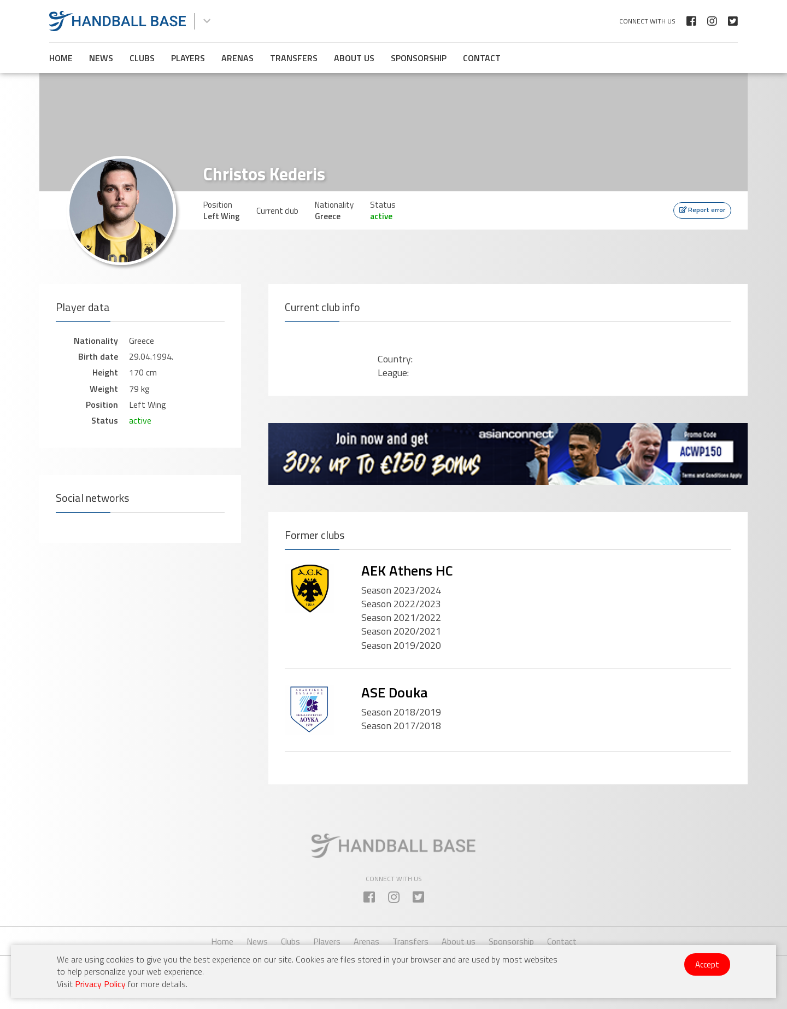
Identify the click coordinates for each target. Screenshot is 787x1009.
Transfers (294, 58)
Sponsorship (419, 58)
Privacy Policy (100, 983)
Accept (707, 964)
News (101, 58)
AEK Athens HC (407, 570)
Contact (482, 58)
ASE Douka (394, 692)
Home (61, 58)
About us (354, 58)
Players (188, 58)
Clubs (142, 58)
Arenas (237, 58)
